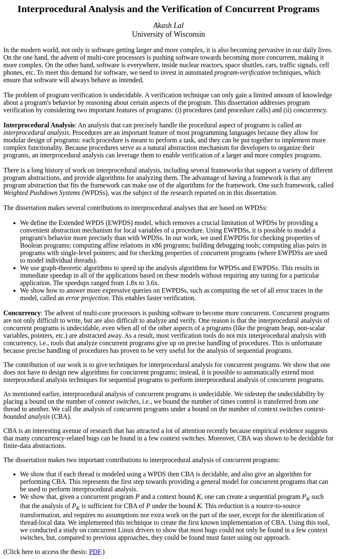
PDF (95, 551)
